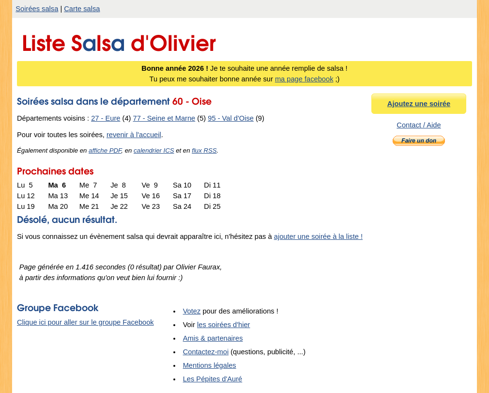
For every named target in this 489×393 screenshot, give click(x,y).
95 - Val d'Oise (231, 118)
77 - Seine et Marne (164, 118)
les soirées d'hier (223, 325)
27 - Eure (105, 118)
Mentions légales (209, 365)
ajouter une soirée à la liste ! (318, 236)
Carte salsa (82, 9)
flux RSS (204, 150)
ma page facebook (304, 79)
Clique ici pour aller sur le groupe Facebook (85, 322)
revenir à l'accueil (134, 135)
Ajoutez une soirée (418, 104)
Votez (192, 311)
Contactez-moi (206, 352)
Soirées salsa (36, 9)
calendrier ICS (154, 150)
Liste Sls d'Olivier (119, 40)
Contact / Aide (419, 125)
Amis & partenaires (213, 338)
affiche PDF (105, 150)
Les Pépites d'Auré (213, 379)
